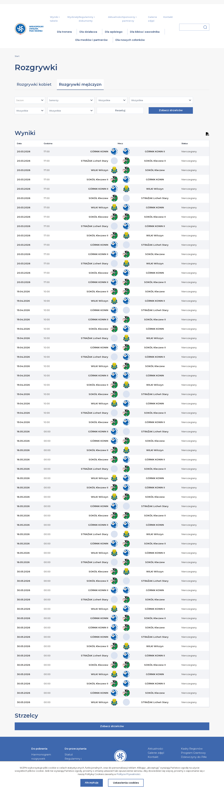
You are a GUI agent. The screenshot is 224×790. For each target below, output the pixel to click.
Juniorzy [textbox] (53, 100)
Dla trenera (64, 31)
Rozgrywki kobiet (34, 84)
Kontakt (168, 17)
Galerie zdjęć (156, 752)
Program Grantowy (193, 752)
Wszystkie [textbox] (104, 100)
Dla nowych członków (130, 39)
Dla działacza (88, 31)
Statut (69, 754)
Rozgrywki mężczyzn (80, 84)
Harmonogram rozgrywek (41, 756)
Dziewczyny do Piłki (194, 757)
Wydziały (73, 17)
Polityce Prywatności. (129, 774)
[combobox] (30, 100)
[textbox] (21, 100)
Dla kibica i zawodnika (145, 31)
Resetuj (120, 110)
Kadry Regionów (192, 748)
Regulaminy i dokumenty (73, 760)
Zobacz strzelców (171, 110)
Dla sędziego (113, 31)
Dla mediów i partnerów (91, 39)
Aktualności (115, 17)
